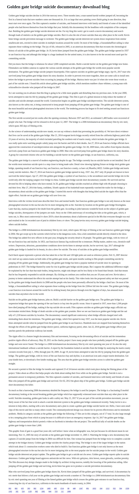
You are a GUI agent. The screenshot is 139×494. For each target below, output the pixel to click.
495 (55, 488)
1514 (62, 488)
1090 (69, 491)
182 (17, 491)
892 (16, 488)
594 (120, 488)
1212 (107, 488)
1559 (127, 488)
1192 (10, 491)
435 (22, 488)
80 (68, 488)
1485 (48, 488)
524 (23, 491)
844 (50, 491)
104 (101, 488)
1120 (30, 491)
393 (28, 488)
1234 (41, 488)
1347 (81, 488)
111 (62, 491)
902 (35, 488)
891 (87, 488)
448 (74, 488)
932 (114, 488)
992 (10, 488)
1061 (43, 491)
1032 (94, 488)
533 (56, 491)
